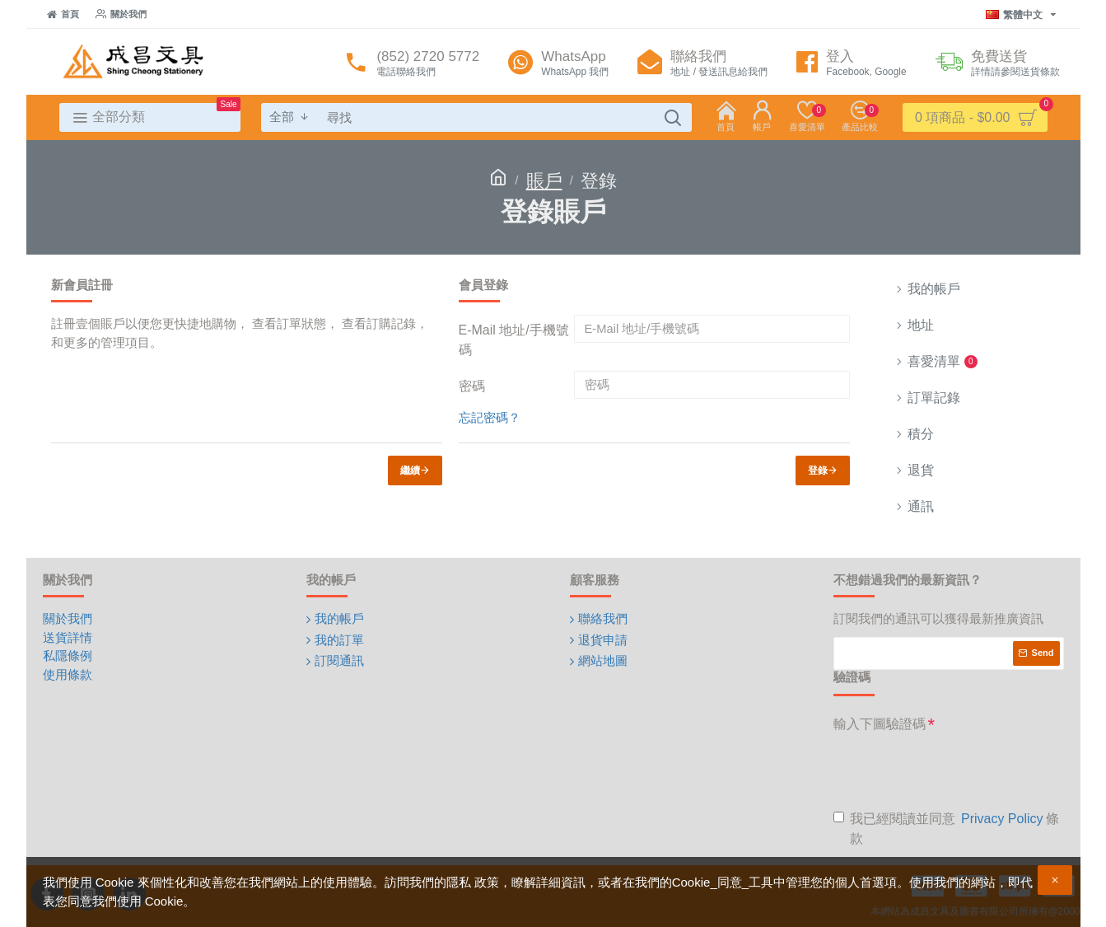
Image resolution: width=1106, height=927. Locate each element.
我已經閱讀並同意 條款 (946, 827)
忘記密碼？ (489, 417)
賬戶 (544, 181)
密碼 (472, 386)
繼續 (410, 470)
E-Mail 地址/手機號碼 (514, 340)
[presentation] (958, 770)
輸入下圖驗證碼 (879, 724)
